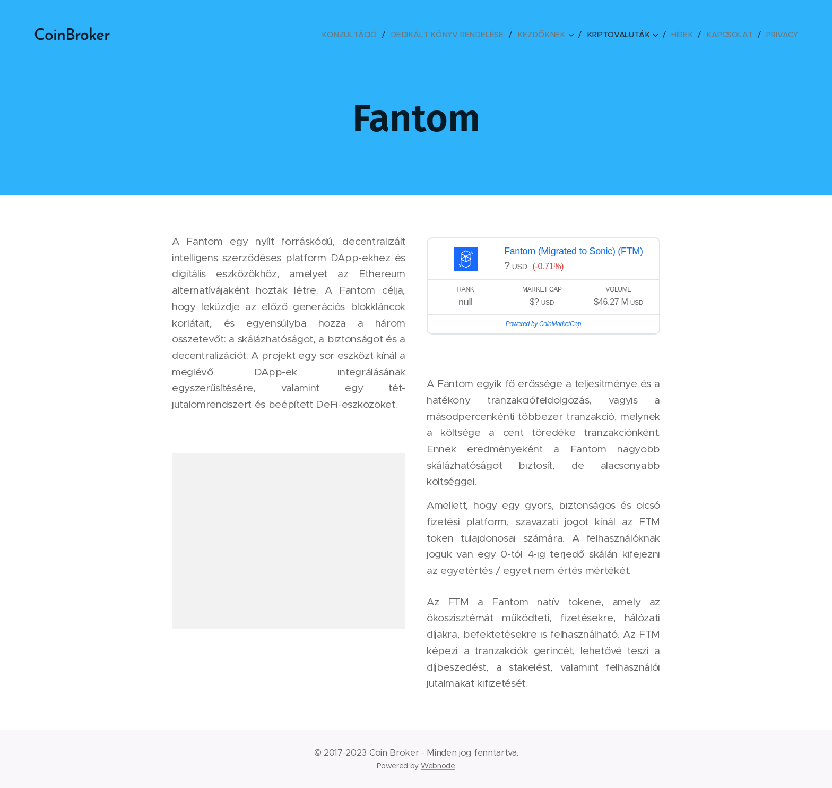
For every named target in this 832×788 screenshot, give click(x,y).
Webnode (438, 765)
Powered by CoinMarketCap (543, 324)
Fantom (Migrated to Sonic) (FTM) (573, 251)
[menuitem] (357, 34)
